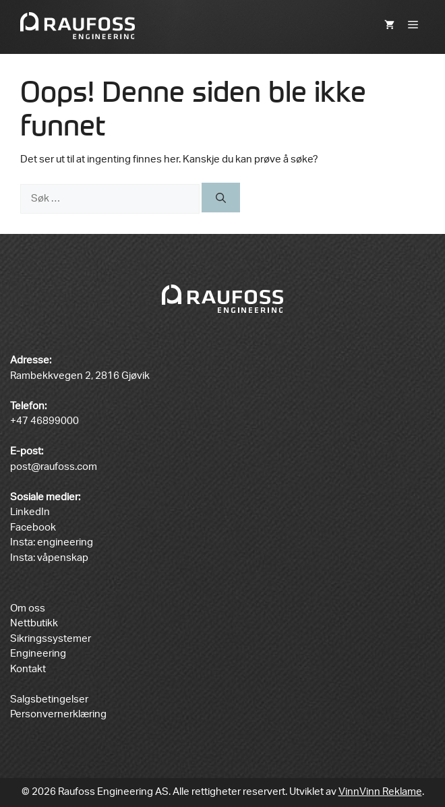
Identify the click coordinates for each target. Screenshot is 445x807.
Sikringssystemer (50, 639)
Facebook (33, 527)
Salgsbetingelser (49, 699)
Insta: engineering (51, 542)
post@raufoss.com (53, 467)
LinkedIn (30, 512)
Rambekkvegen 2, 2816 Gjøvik (80, 376)
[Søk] (221, 198)
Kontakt (28, 669)
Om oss (27, 608)
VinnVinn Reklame (380, 792)
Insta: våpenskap (49, 558)
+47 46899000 (44, 421)
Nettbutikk (34, 623)
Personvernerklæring (58, 714)
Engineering (38, 654)
